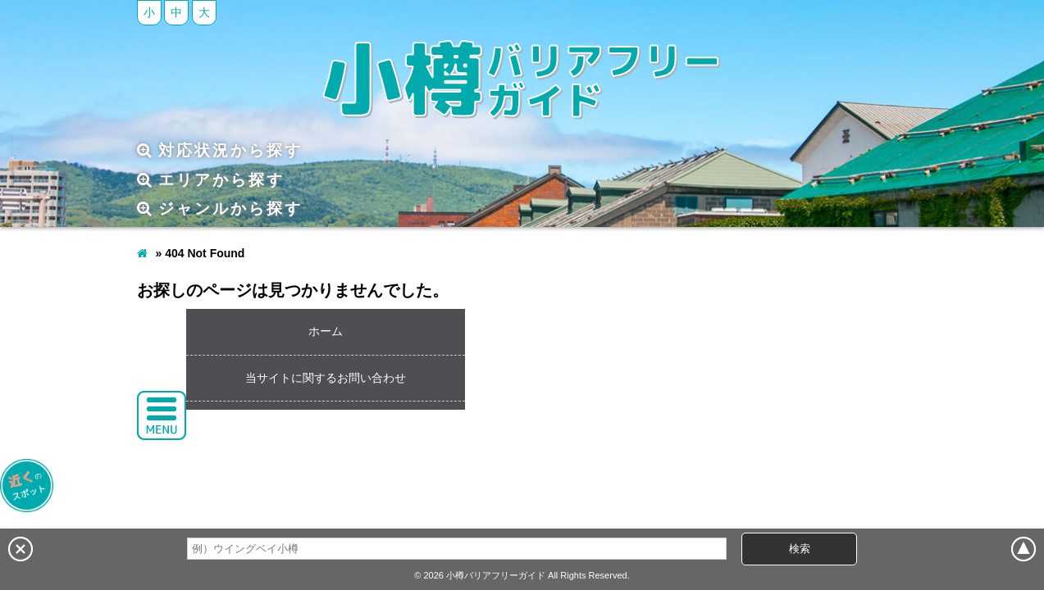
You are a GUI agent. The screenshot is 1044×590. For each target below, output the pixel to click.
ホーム (325, 331)
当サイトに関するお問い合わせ (325, 377)
